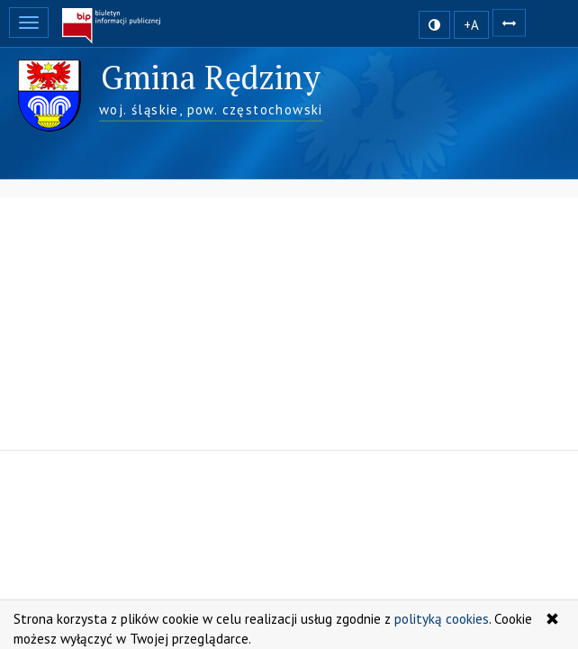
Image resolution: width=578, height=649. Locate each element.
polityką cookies (441, 618)
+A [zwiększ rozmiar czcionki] (471, 24)
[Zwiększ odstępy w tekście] (509, 21)
